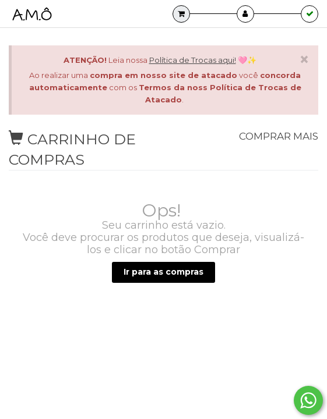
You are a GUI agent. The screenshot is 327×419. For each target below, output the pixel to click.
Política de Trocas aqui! (192, 60)
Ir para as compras (163, 272)
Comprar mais (274, 136)
